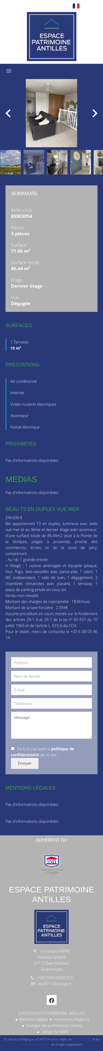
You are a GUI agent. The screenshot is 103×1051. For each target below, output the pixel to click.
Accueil (51, 36)
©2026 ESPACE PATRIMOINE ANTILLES (51, 1013)
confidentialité (82, 1039)
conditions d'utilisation (35, 1044)
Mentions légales (33, 1019)
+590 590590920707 (55, 977)
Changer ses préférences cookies (54, 1025)
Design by (54, 1031)
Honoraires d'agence (71, 1019)
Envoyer (25, 763)
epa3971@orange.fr (55, 983)
